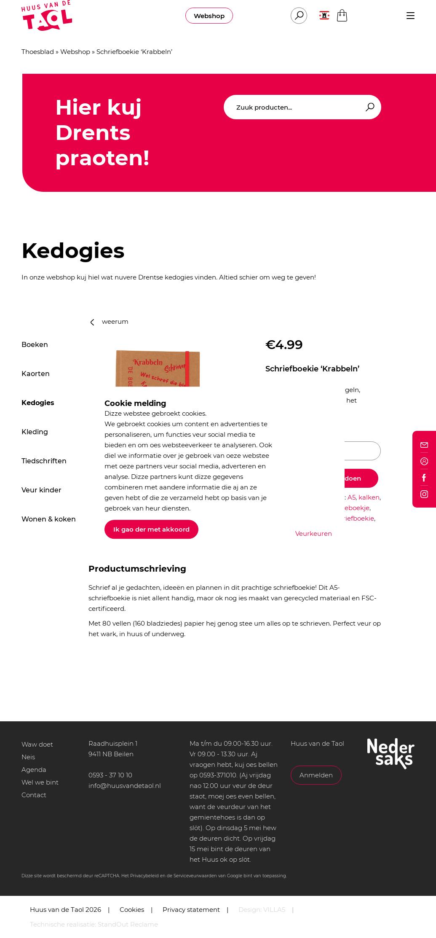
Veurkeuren (313, 533)
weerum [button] (109, 321)
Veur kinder (41, 490)
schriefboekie (353, 518)
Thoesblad (37, 52)
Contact (33, 795)
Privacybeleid (144, 876)
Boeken (34, 345)
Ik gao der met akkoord (151, 529)
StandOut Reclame (128, 924)
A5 (352, 497)
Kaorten (35, 374)
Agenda (33, 770)
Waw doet (37, 744)
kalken (369, 497)
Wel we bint (40, 782)
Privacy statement (191, 910)
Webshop (209, 16)
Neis (28, 757)
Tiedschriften (44, 461)
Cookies (132, 910)
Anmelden (316, 775)
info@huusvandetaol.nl (124, 786)
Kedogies (37, 403)
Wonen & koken (48, 519)
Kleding (34, 432)
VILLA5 (274, 910)
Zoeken (368, 107)
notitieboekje (348, 508)
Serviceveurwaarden (195, 876)
